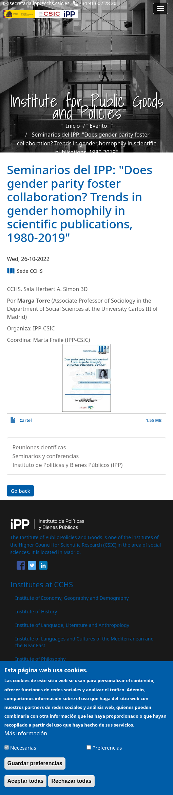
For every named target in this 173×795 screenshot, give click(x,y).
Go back (20, 490)
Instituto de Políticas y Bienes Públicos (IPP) (67, 465)
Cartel (25, 420)
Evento (98, 125)
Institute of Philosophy (40, 659)
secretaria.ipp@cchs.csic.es (39, 3)
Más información (25, 736)
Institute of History (36, 611)
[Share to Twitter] (32, 566)
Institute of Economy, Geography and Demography (72, 598)
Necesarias (23, 751)
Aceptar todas (25, 784)
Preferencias (107, 751)
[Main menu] (160, 8)
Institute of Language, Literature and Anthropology (72, 625)
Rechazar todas (71, 784)
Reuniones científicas (39, 447)
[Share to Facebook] (21, 566)
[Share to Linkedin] (43, 566)
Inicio (73, 125)
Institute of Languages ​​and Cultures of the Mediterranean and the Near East (84, 642)
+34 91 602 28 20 (98, 3)
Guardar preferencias (34, 767)
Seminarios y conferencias (45, 456)
